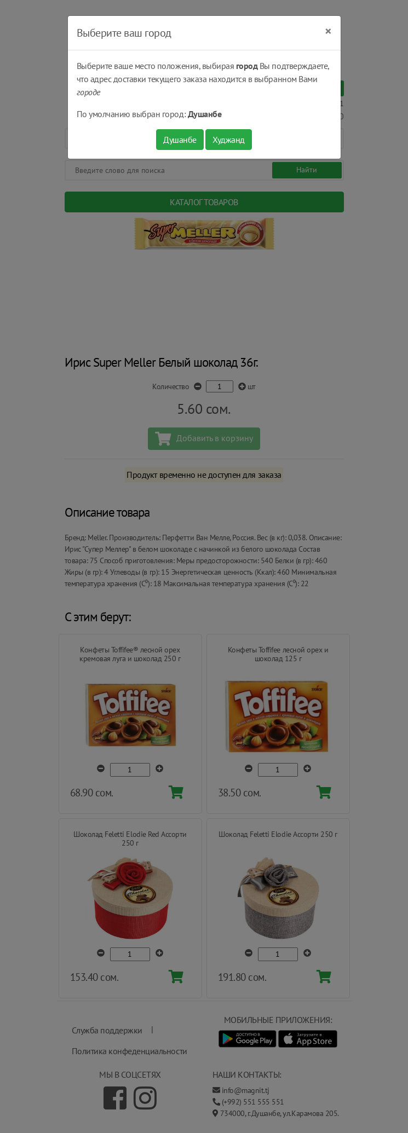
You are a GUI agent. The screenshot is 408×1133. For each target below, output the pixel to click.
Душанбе (180, 139)
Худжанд (228, 139)
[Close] (328, 31)
